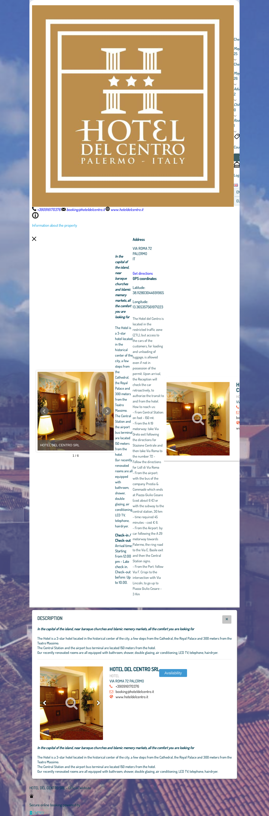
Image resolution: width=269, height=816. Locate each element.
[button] (226, 619)
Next (136, 411)
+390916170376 (127, 686)
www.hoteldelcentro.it (132, 696)
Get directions (172, 273)
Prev (44, 411)
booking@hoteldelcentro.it (135, 691)
